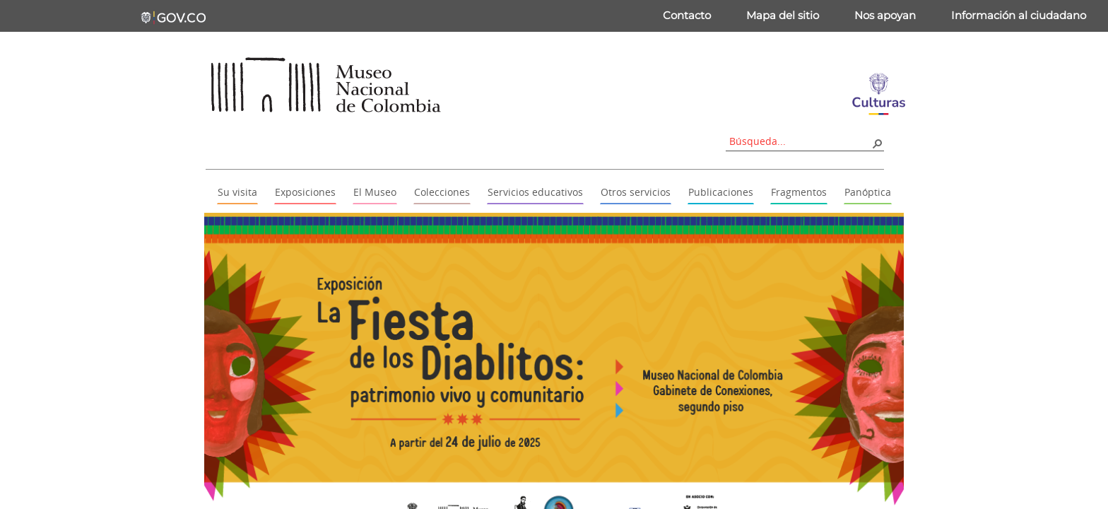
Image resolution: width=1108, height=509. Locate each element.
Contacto (687, 15)
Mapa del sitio (782, 15)
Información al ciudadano (1018, 15)
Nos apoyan (885, 15)
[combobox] (800, 141)
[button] (877, 143)
